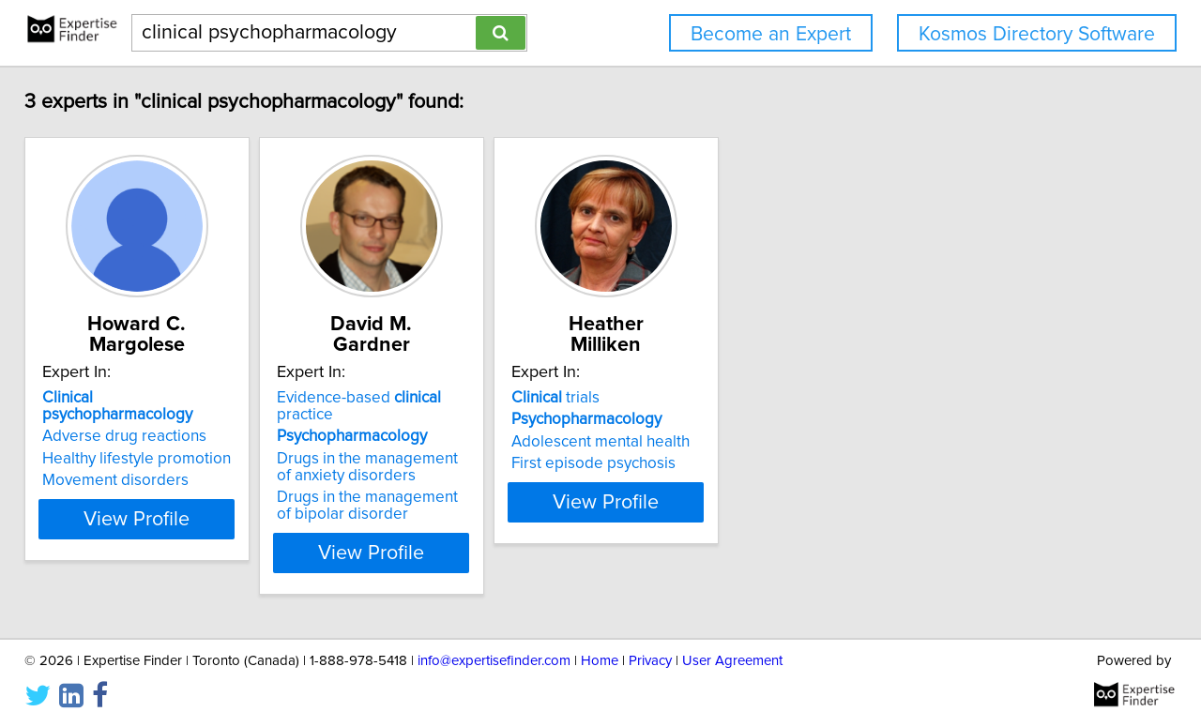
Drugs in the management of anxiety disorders (436, 450)
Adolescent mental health (707, 441)
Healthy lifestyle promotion (149, 441)
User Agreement (732, 644)
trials (662, 397)
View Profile (174, 535)
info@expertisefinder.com (494, 644)
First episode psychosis (700, 463)
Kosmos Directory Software (1037, 34)
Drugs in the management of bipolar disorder (436, 489)
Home (599, 644)
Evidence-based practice (449, 397)
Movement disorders (128, 463)
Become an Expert (771, 34)
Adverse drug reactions (137, 419)
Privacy (650, 644)
